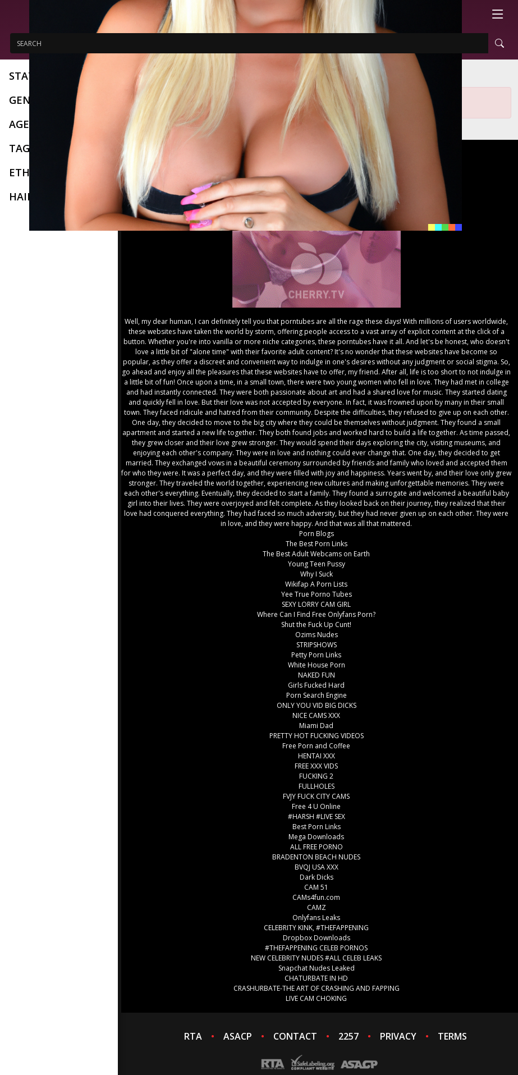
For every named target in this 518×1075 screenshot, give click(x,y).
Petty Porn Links (316, 655)
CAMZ (316, 907)
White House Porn (316, 665)
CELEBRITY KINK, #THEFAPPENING (316, 927)
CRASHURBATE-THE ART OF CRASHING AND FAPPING (316, 988)
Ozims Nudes (316, 634)
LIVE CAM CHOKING (316, 998)
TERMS (452, 1036)
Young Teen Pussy (316, 564)
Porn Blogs (316, 533)
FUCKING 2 (316, 776)
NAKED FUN (316, 675)
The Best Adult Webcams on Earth (316, 554)
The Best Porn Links (316, 543)
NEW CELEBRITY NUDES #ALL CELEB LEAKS (316, 958)
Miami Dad (316, 725)
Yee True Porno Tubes (316, 594)
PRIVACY (398, 1036)
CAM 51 (316, 887)
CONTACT (295, 1036)
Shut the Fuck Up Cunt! (316, 624)
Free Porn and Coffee (316, 746)
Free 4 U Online (316, 806)
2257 (348, 1036)
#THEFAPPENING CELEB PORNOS (316, 948)
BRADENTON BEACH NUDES (316, 857)
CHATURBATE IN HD (316, 978)
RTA (193, 1036)
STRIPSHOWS (316, 644)
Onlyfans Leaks (316, 917)
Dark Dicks (316, 877)
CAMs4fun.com (316, 897)
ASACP (237, 1036)
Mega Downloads (316, 836)
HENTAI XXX (316, 756)
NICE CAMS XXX (316, 715)
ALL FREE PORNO (316, 847)
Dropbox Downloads (316, 938)
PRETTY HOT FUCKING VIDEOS (316, 735)
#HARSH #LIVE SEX (316, 816)
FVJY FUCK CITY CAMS (316, 796)
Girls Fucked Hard (316, 685)
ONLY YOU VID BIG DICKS (316, 705)
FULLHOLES (316, 786)
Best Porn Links (316, 826)
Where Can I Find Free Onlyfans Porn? (316, 614)
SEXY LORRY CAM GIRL (316, 604)
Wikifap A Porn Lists (316, 584)
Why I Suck (316, 574)
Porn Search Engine (316, 695)
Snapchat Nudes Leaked (316, 968)
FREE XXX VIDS (316, 766)
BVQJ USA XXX (316, 867)
